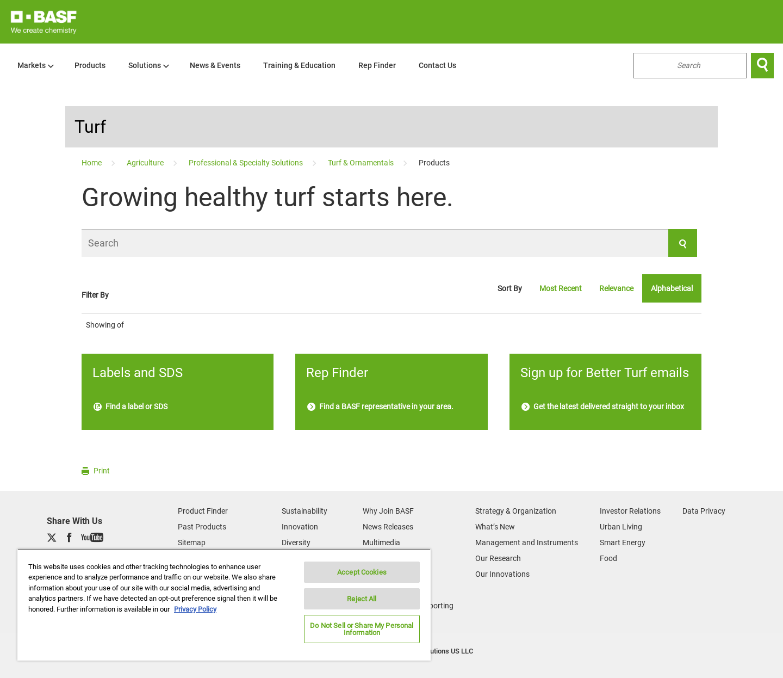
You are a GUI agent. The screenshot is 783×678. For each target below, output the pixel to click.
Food (608, 558)
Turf (90, 126)
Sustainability (304, 511)
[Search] (389, 243)
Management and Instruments (526, 542)
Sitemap (192, 542)
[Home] (92, 162)
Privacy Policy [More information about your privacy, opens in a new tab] (195, 609)
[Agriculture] (146, 162)
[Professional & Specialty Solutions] (246, 162)
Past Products (202, 526)
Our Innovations (502, 574)
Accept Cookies (362, 572)
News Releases (388, 526)
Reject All (361, 599)
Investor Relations (630, 511)
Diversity (296, 542)
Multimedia (381, 542)
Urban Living (621, 526)
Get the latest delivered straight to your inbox (602, 406)
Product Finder (203, 511)
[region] (224, 605)
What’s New (495, 526)
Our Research (498, 558)
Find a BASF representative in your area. (380, 406)
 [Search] (762, 65)
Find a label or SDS (130, 406)
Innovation (300, 526)
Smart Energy (622, 542)
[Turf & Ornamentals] (361, 162)
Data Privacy (703, 511)
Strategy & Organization (515, 511)
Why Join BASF (388, 511)
